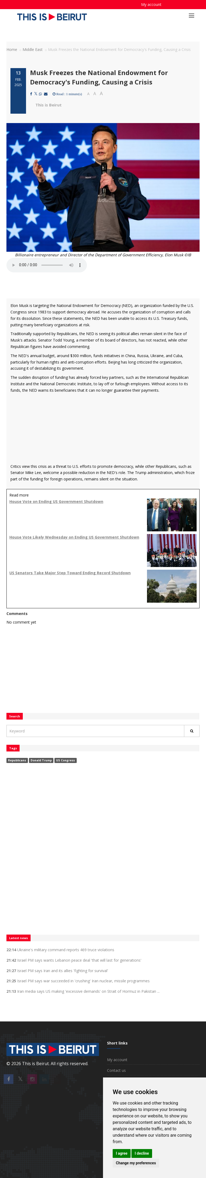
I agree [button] (121, 1153)
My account (151, 4)
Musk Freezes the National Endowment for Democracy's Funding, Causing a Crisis (99, 77)
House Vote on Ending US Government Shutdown (56, 501)
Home (11, 49)
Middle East (33, 49)
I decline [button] (142, 1153)
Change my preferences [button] (136, 1163)
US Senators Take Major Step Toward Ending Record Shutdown (70, 572)
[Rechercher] (192, 731)
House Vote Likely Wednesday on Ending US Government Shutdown (74, 537)
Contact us (116, 1070)
